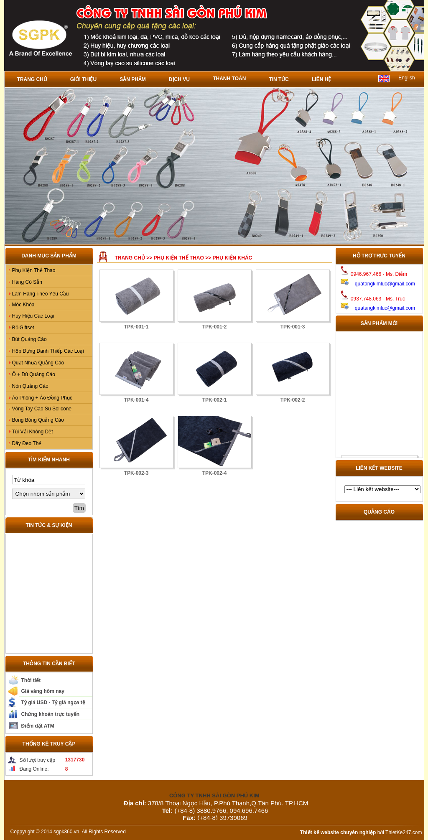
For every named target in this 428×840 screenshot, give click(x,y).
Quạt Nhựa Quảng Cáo (38, 363)
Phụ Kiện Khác (232, 258)
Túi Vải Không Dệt (32, 432)
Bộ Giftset (23, 328)
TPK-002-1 (214, 400)
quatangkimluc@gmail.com (385, 284)
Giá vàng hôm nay (42, 691)
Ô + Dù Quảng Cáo (33, 374)
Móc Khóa (23, 305)
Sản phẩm (133, 79)
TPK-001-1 (136, 327)
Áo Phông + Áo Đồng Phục (42, 398)
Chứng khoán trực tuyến (50, 714)
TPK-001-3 (292, 327)
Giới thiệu (83, 79)
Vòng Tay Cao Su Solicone (42, 409)
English (406, 78)
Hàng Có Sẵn (27, 282)
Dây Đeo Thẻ (27, 443)
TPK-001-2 (214, 327)
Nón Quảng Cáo (30, 386)
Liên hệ (321, 79)
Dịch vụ (179, 79)
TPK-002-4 (214, 473)
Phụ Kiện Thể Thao (34, 270)
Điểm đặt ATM (37, 726)
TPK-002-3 (136, 473)
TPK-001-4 (136, 400)
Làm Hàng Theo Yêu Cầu (40, 294)
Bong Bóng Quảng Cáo (38, 420)
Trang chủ (32, 79)
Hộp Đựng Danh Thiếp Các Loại (48, 351)
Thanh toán (229, 78)
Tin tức (279, 79)
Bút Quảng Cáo (29, 339)
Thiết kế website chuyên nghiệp (338, 832)
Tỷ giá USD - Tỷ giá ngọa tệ (53, 702)
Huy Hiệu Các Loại (33, 316)
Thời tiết (31, 680)
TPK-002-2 (292, 400)
